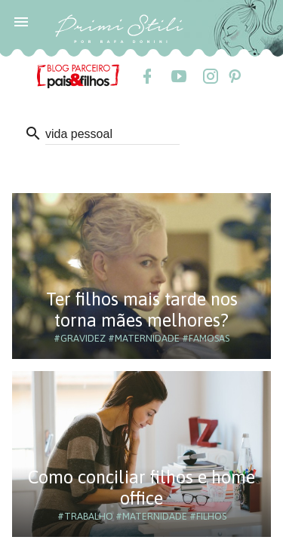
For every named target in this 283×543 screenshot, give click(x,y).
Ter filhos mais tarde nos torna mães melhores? (142, 309)
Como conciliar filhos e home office (141, 487)
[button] (21, 21)
